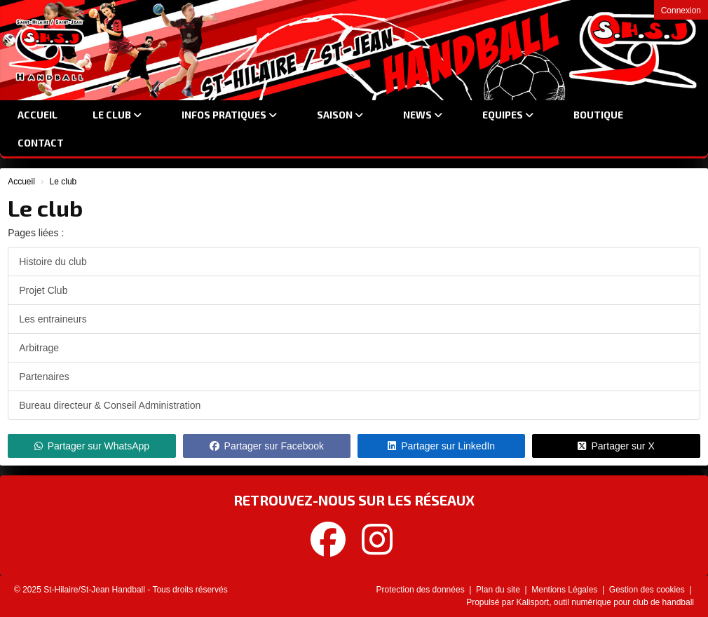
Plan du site (499, 590)
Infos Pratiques (229, 115)
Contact (41, 143)
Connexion (681, 10)
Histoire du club (53, 261)
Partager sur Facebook (267, 446)
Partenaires (44, 376)
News (422, 115)
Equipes (507, 115)
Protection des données (421, 590)
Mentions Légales (565, 590)
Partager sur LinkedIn (441, 446)
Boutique (598, 115)
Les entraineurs (53, 319)
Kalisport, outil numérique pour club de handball (606, 602)
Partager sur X (616, 446)
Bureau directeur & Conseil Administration (109, 405)
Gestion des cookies (648, 590)
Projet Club (43, 290)
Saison (340, 115)
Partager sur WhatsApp (92, 446)
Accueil (37, 115)
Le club (117, 115)
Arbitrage (39, 347)
